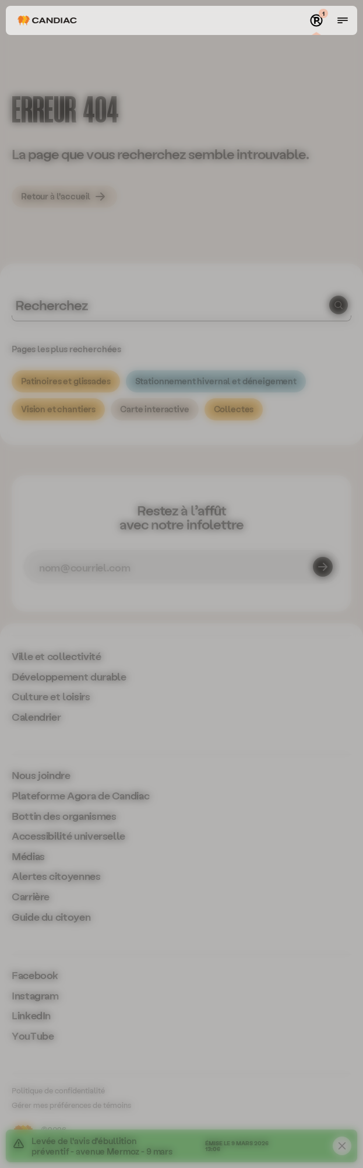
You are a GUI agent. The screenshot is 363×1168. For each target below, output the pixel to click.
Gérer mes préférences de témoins (71, 1105)
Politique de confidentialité (58, 1090)
